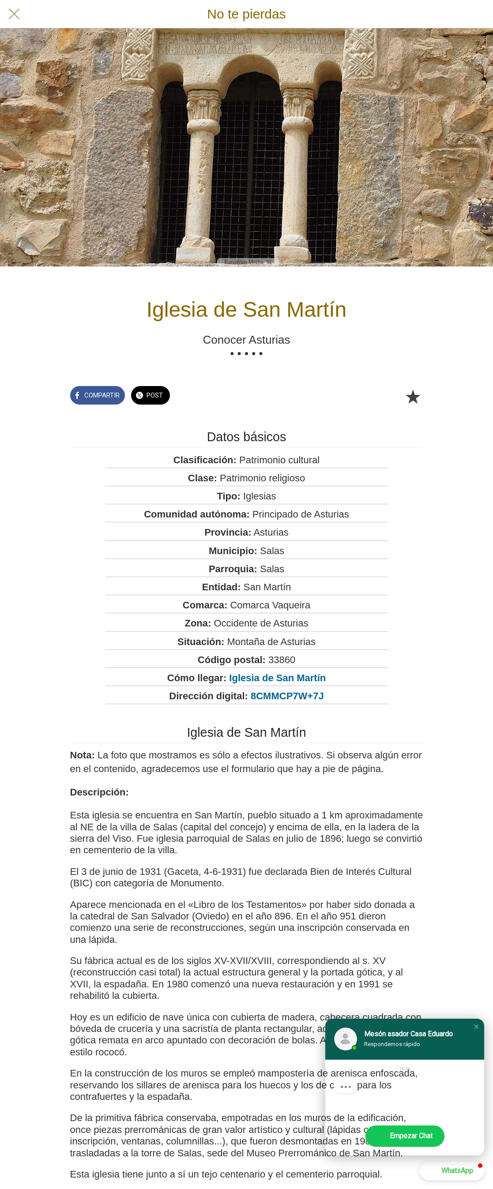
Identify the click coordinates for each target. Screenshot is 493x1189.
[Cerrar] (14, 14)
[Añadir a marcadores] (412, 396)
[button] (476, 1026)
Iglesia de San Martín (277, 677)
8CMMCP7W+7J (287, 695)
